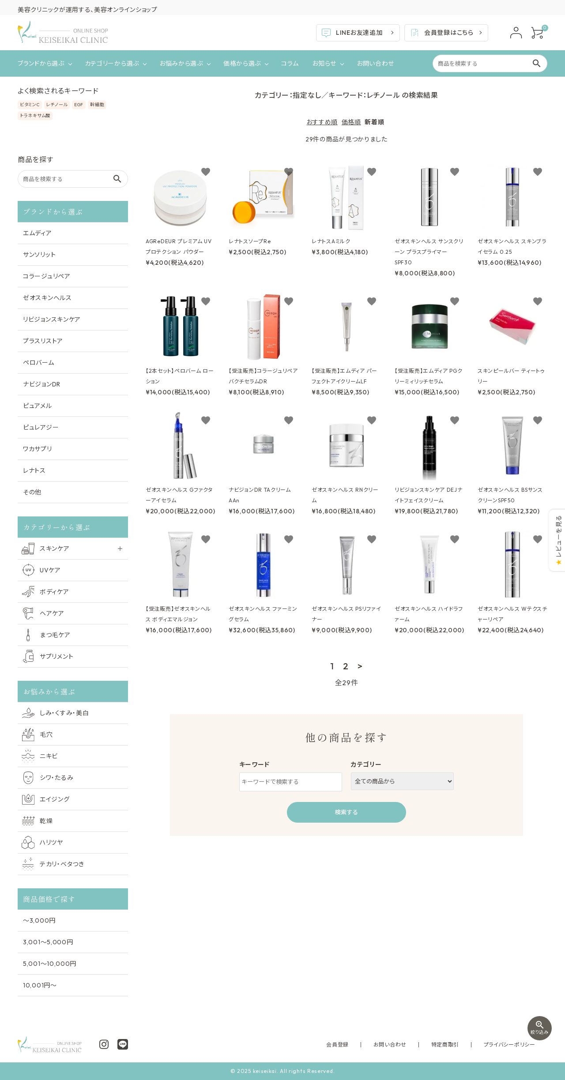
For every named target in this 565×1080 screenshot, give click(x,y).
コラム (290, 63)
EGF (78, 105)
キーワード (254, 764)
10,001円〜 (40, 985)
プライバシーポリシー (515, 1044)
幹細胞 (97, 105)
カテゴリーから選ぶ (112, 63)
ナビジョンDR (41, 384)
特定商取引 (463, 1044)
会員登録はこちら (441, 32)
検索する (346, 812)
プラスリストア (43, 341)
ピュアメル (37, 406)
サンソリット (39, 255)
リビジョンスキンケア (52, 319)
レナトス (34, 471)
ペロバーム (38, 363)
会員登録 (378, 1044)
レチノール (57, 105)
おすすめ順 (322, 122)
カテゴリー (366, 764)
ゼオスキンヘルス (47, 298)
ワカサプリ (37, 449)
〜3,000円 (39, 920)
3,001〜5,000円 (48, 942)
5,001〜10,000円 (49, 964)
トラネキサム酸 (35, 116)
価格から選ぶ (242, 63)
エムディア (37, 233)
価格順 (351, 122)
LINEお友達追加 (351, 32)
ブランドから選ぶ (41, 63)
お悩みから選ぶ (181, 63)
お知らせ (324, 63)
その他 (32, 492)
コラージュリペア (47, 276)
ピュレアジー (41, 427)
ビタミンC (30, 105)
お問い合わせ (375, 63)
